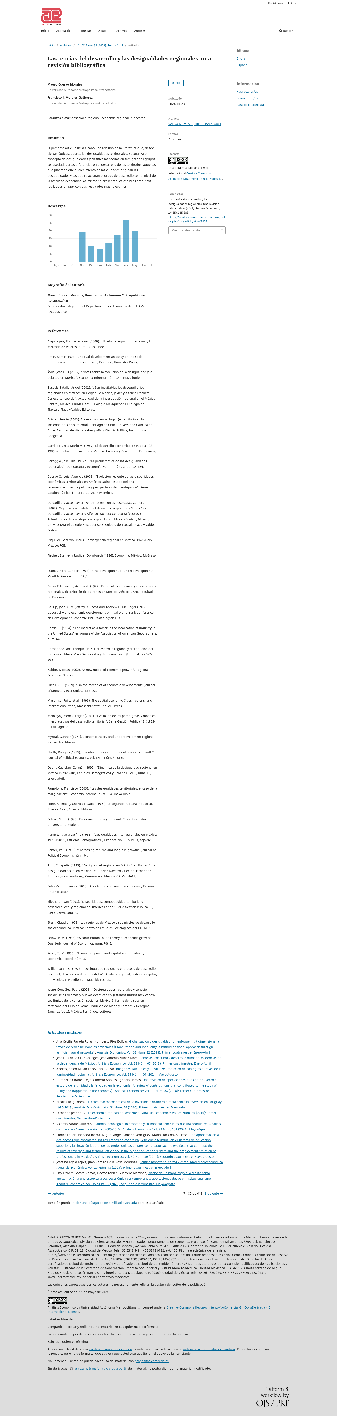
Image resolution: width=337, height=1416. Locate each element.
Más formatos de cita (186, 230)
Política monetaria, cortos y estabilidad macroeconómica (181, 1162)
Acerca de (63, 31)
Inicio (45, 31)
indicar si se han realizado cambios (209, 1349)
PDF (178, 83)
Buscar (86, 31)
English (242, 58)
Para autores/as (247, 98)
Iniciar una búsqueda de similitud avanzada (104, 1203)
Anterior (58, 1193)
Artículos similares (65, 1032)
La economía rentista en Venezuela (114, 1113)
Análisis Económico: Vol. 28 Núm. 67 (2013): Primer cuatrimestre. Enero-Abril (154, 1063)
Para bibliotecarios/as (251, 105)
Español (242, 65)
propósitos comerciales (152, 1361)
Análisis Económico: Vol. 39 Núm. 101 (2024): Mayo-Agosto (135, 1074)
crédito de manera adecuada (110, 1349)
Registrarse (275, 3)
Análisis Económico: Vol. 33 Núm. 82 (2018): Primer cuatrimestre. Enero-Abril (153, 1052)
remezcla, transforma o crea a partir (100, 1368)
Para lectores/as (247, 91)
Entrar (292, 3)
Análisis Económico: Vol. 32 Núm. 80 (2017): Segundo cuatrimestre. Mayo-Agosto (154, 1156)
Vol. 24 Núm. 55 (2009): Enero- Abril (100, 45)
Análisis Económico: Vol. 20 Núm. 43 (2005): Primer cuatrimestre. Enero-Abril (114, 1167)
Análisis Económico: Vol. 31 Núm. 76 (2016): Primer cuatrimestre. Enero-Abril (130, 1107)
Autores (140, 31)
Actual (103, 31)
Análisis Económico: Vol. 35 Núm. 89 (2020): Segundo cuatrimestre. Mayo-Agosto (115, 1184)
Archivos (121, 31)
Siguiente (212, 1193)
